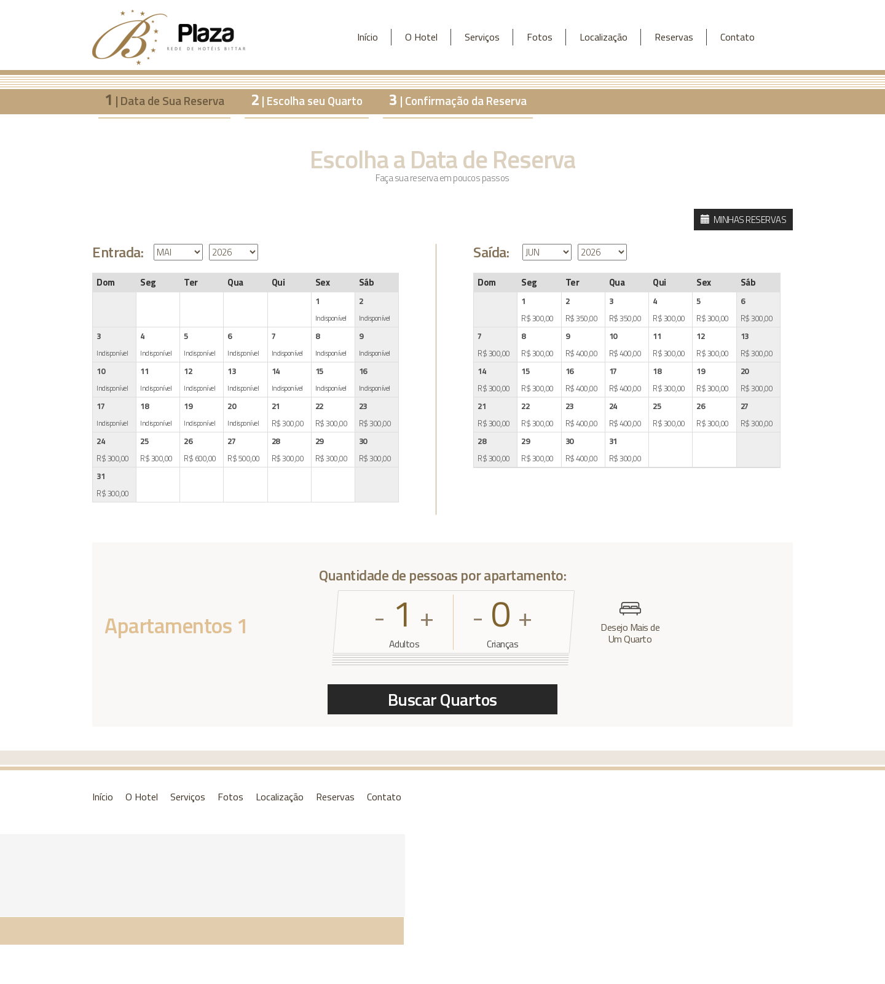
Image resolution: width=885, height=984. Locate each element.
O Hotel (421, 36)
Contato (737, 36)
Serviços (482, 36)
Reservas (674, 36)
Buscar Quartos (442, 699)
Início (367, 36)
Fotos (540, 36)
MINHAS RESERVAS (744, 220)
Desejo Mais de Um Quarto (629, 623)
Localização (603, 36)
